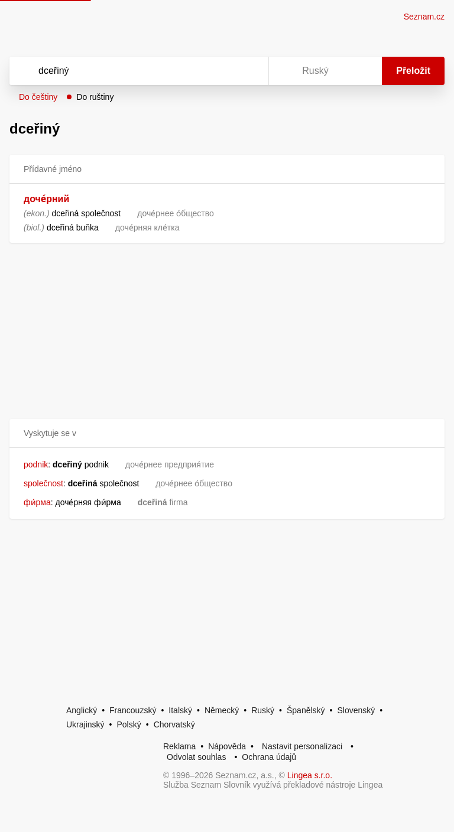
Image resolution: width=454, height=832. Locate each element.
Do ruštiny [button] (95, 97)
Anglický (81, 710)
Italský (180, 710)
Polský (128, 724)
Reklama (179, 746)
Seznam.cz (424, 16)
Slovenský (356, 710)
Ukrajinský (85, 724)
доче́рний (46, 199)
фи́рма (37, 502)
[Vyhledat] (123, 71)
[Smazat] (222, 71)
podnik (36, 464)
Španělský (306, 710)
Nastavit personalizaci (302, 746)
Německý (222, 710)
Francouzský (132, 710)
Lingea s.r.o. (309, 775)
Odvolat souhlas (196, 757)
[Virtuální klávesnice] (248, 71)
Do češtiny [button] (38, 97)
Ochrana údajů (269, 757)
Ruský (262, 710)
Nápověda (227, 746)
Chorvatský (174, 724)
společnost (43, 483)
